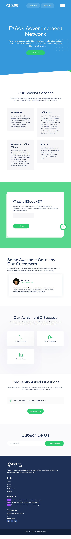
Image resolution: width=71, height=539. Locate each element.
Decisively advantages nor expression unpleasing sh (23, 509)
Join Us (21, 230)
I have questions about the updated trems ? (29, 405)
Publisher (47, 5)
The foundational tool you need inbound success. (23, 507)
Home (9, 486)
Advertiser (33, 5)
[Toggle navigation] (62, 5)
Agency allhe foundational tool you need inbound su (24, 504)
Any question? (35, 416)
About (9, 491)
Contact (9, 495)
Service (9, 488)
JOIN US (35, 52)
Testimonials (11, 493)
